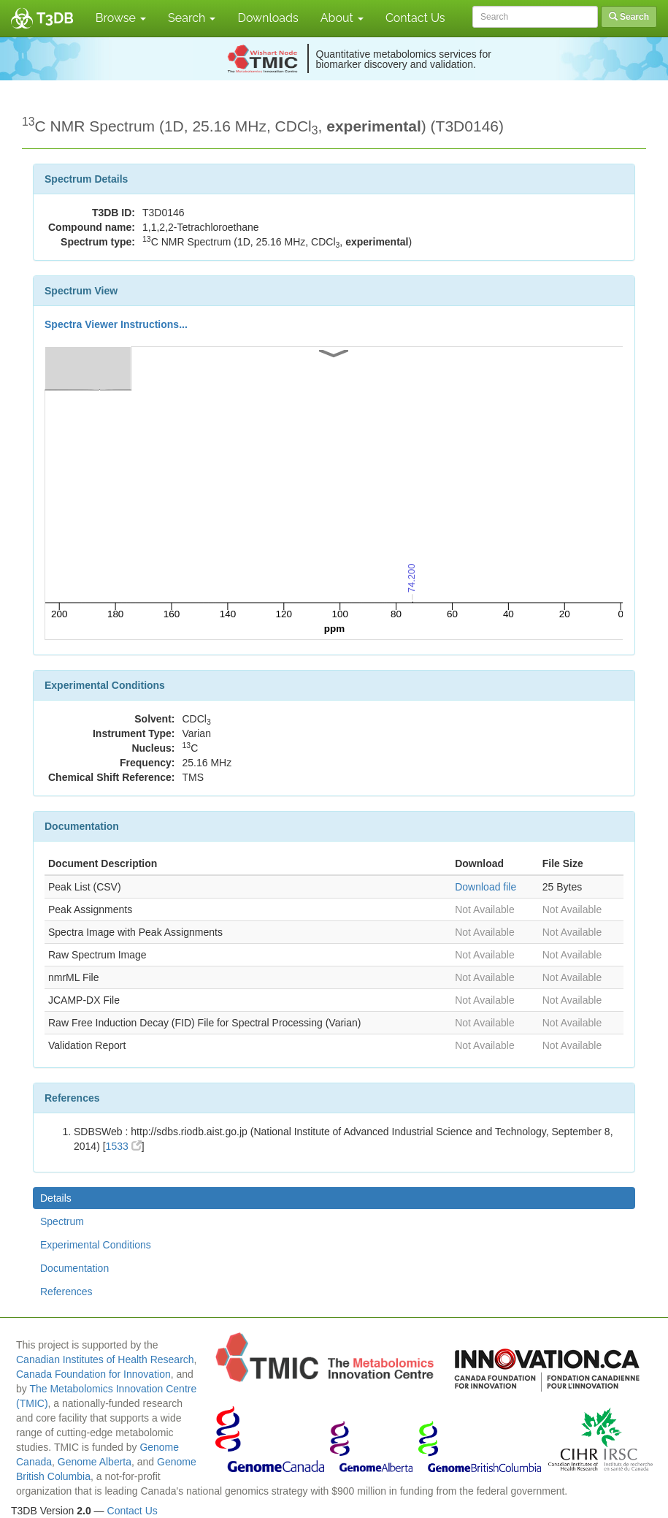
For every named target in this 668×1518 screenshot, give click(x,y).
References (66, 1291)
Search (191, 18)
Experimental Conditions (95, 1245)
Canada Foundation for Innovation (93, 1374)
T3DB (55, 18)
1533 (124, 1146)
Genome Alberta (94, 1462)
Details (56, 1198)
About (342, 18)
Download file (485, 887)
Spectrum (62, 1221)
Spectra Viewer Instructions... (116, 324)
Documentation (74, 1268)
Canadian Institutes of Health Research (105, 1359)
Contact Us (415, 18)
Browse (121, 18)
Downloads (267, 18)
